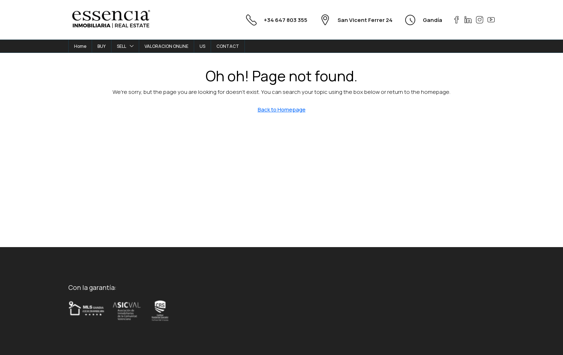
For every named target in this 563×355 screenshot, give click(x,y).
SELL (121, 46)
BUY (101, 46)
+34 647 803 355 (285, 20)
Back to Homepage (282, 109)
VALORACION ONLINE (166, 46)
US (202, 46)
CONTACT (227, 46)
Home (80, 46)
